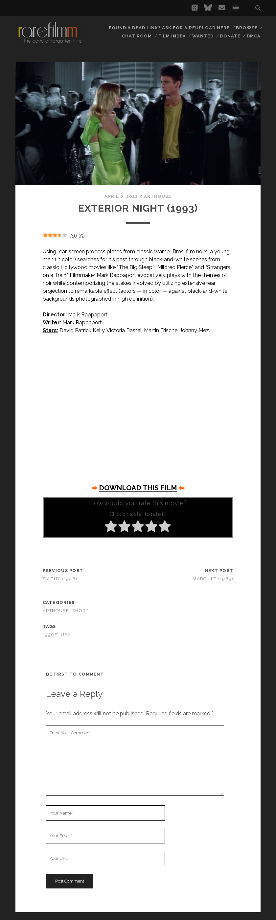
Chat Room (137, 36)
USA (66, 634)
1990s (50, 634)
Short (80, 610)
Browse (246, 27)
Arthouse (157, 196)
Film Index (172, 36)
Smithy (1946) (60, 578)
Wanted (203, 36)
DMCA (254, 36)
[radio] (111, 527)
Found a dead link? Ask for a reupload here (169, 27)
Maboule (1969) (213, 578)
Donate (230, 36)
